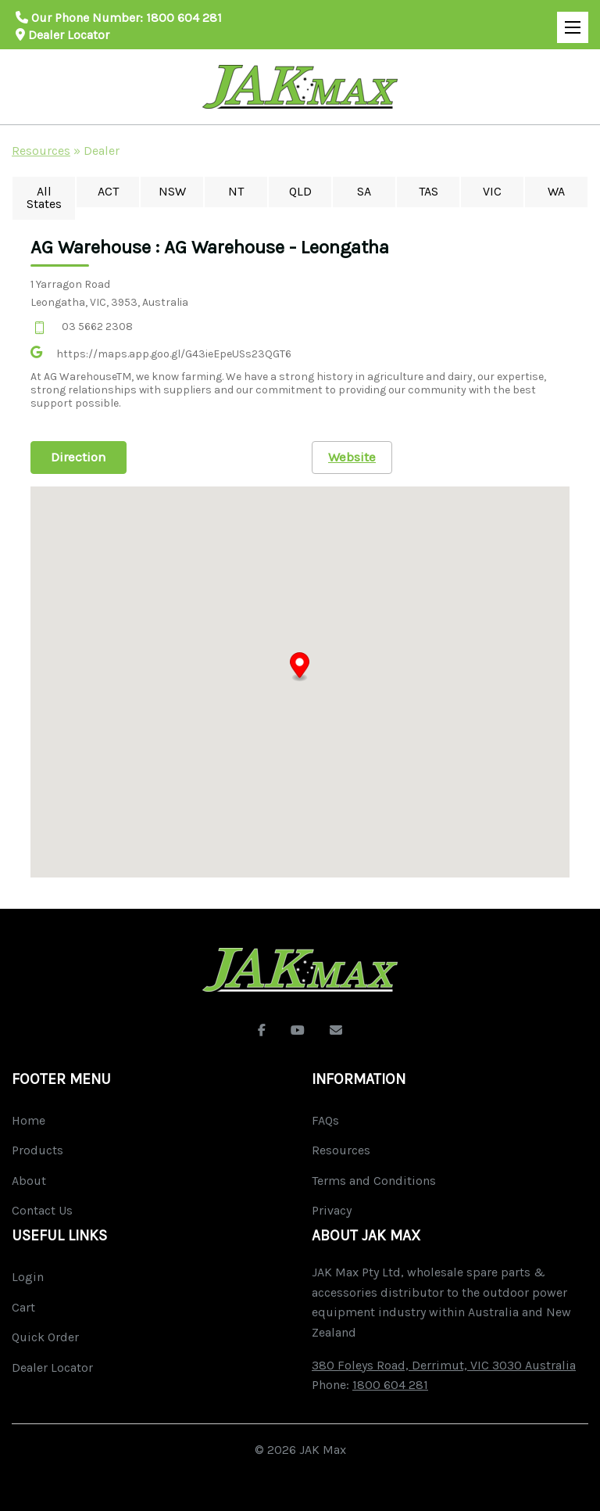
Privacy (332, 1210)
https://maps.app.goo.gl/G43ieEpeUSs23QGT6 (173, 354)
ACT (108, 191)
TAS (428, 191)
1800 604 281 (184, 17)
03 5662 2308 (97, 326)
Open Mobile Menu (568, 20)
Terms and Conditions (374, 1180)
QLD (300, 191)
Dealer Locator (62, 34)
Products (37, 1150)
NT (236, 191)
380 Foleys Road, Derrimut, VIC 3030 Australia (444, 1365)
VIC (492, 191)
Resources (41, 150)
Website (352, 457)
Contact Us (42, 1210)
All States (44, 197)
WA (556, 191)
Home (28, 1120)
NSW (172, 191)
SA (364, 191)
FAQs (325, 1120)
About (29, 1180)
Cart (23, 1307)
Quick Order (45, 1337)
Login (28, 1276)
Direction (78, 457)
